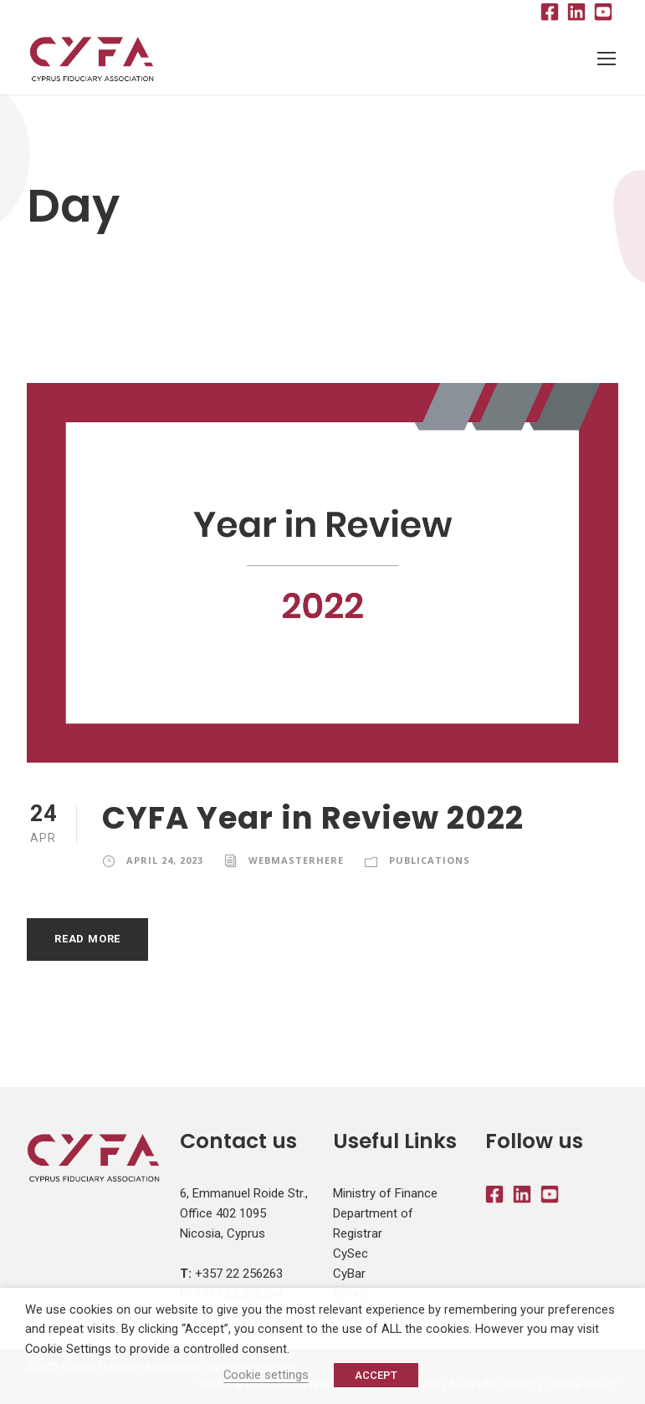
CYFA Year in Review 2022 (313, 818)
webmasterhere (296, 860)
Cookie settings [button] (266, 1374)
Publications (429, 860)
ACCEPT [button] (376, 1375)
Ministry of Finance (385, 1194)
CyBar (349, 1274)
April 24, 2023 (164, 860)
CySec (350, 1254)
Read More (87, 939)
